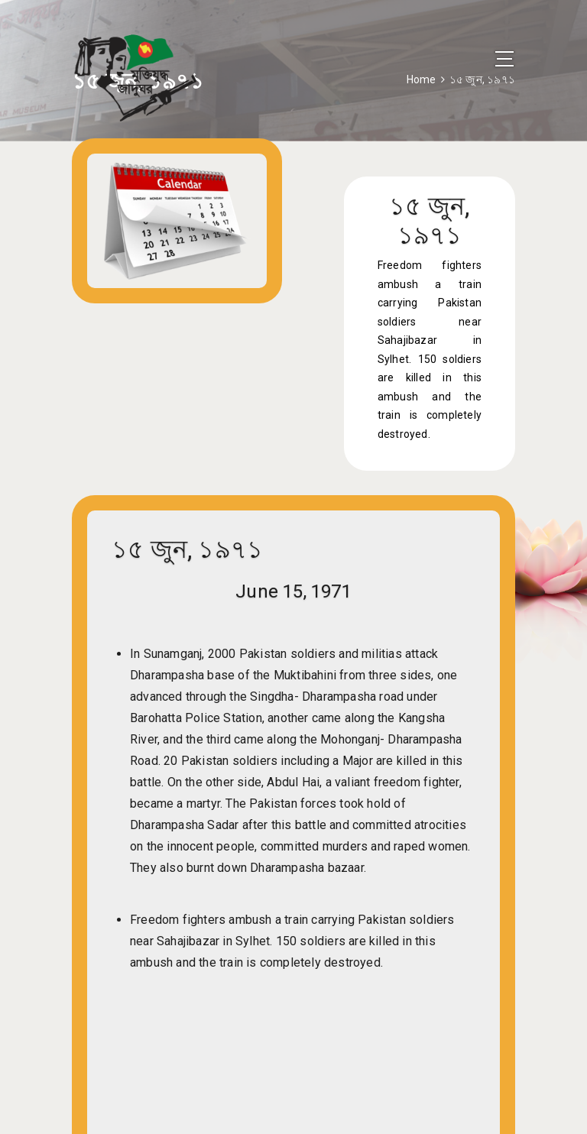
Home (421, 79)
